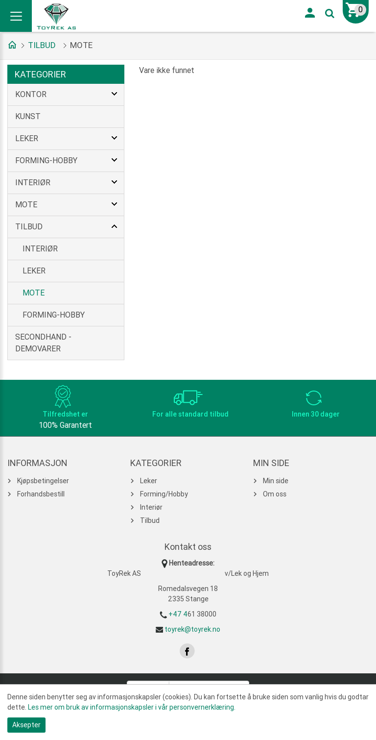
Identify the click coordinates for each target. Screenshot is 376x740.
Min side (275, 481)
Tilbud (42, 45)
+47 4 (178, 614)
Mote (26, 204)
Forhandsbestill (41, 494)
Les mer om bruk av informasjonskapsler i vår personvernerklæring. (131, 707)
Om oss (274, 494)
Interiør (32, 182)
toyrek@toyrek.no (192, 629)
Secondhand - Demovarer (43, 342)
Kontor (31, 94)
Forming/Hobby (164, 494)
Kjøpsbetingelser (43, 481)
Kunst (28, 116)
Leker (26, 138)
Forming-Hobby (46, 160)
